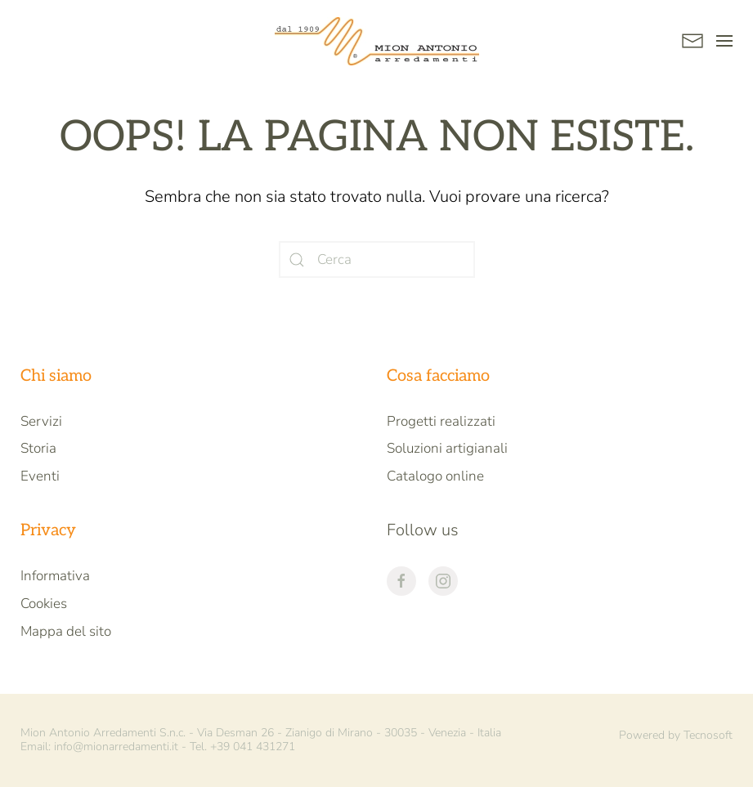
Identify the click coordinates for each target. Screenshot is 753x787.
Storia (38, 448)
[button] (724, 41)
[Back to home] (377, 41)
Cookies (43, 603)
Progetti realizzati (441, 421)
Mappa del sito (65, 631)
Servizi (41, 421)
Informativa (55, 575)
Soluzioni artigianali (447, 448)
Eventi (40, 476)
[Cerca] (377, 259)
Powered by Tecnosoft (676, 735)
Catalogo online (435, 476)
